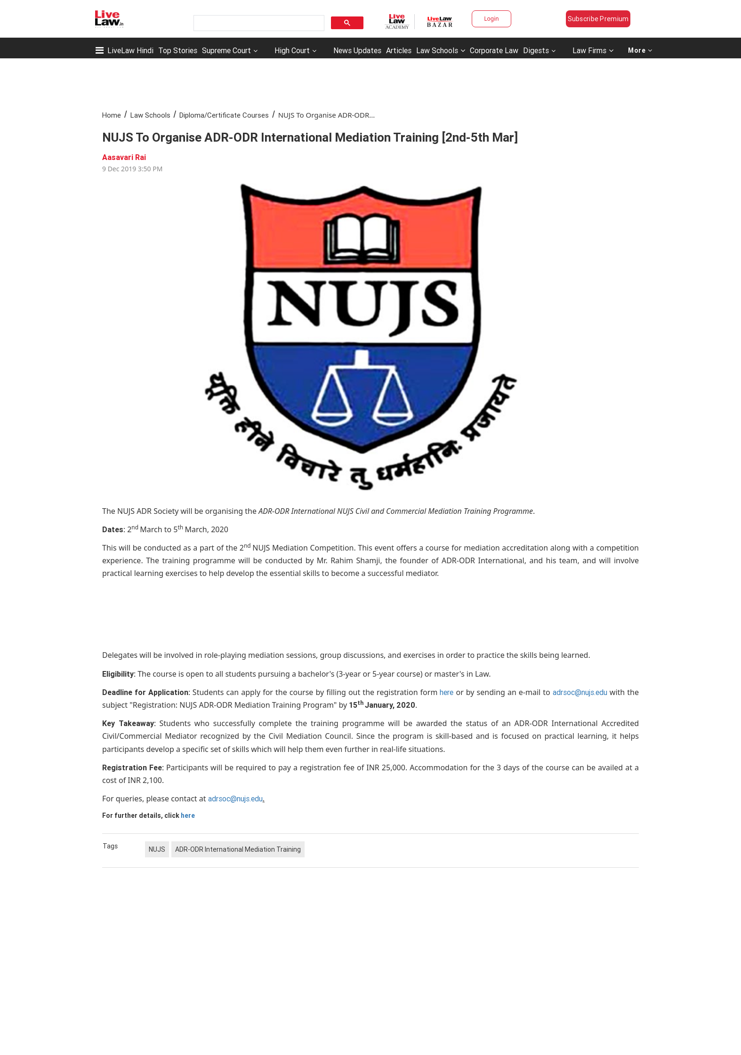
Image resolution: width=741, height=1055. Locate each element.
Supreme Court (226, 50)
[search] (258, 23)
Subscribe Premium (598, 19)
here (446, 692)
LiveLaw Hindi (130, 50)
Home (111, 115)
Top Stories (177, 50)
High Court (292, 50)
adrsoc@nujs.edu (580, 692)
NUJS (157, 849)
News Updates (357, 50)
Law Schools (440, 50)
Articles (398, 50)
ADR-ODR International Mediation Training (238, 849)
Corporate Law (494, 50)
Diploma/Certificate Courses (224, 115)
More (640, 50)
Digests (536, 50)
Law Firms (592, 50)
